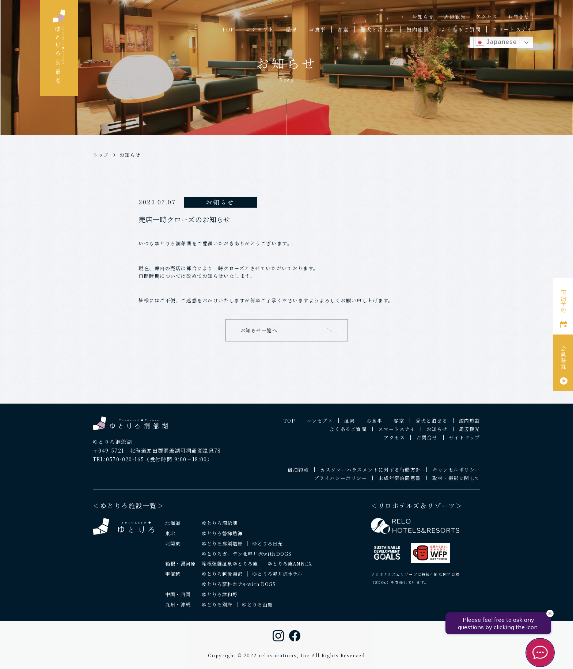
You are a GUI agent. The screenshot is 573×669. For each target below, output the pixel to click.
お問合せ (519, 16)
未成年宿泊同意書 (399, 482)
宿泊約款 (298, 474)
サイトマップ (464, 442)
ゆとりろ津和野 (220, 599)
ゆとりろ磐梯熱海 (222, 537)
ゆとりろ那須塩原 (222, 547)
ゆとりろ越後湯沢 (222, 578)
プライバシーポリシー (340, 482)
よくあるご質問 (461, 29)
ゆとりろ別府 (217, 609)
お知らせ (423, 16)
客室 (343, 29)
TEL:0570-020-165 (118, 463)
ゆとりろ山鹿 (257, 609)
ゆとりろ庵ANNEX (289, 568)
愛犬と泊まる (377, 29)
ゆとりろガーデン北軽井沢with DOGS (247, 558)
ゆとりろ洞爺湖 (220, 527)
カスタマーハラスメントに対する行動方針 (370, 474)
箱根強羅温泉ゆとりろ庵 (230, 568)
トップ (101, 154)
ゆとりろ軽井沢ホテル (277, 578)
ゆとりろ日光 (267, 547)
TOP (227, 29)
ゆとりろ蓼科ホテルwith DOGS (239, 588)
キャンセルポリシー (456, 474)
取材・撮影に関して (456, 482)
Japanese (496, 42)
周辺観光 (455, 16)
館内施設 (417, 29)
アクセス (487, 16)
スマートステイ (512, 29)
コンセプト (260, 29)
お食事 (317, 29)
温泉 (291, 29)
